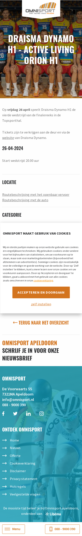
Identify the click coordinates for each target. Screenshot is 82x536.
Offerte (15, 455)
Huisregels (18, 486)
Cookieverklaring (22, 463)
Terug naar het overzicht (41, 322)
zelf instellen (41, 304)
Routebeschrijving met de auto (25, 200)
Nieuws (15, 448)
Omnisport (41, 8)
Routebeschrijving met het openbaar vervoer (35, 194)
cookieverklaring (43, 280)
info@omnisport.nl (18, 399)
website (8, 137)
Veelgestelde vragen (25, 494)
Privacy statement (24, 479)
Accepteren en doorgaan (41, 292)
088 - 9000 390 (14, 404)
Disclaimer (18, 471)
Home (14, 440)
